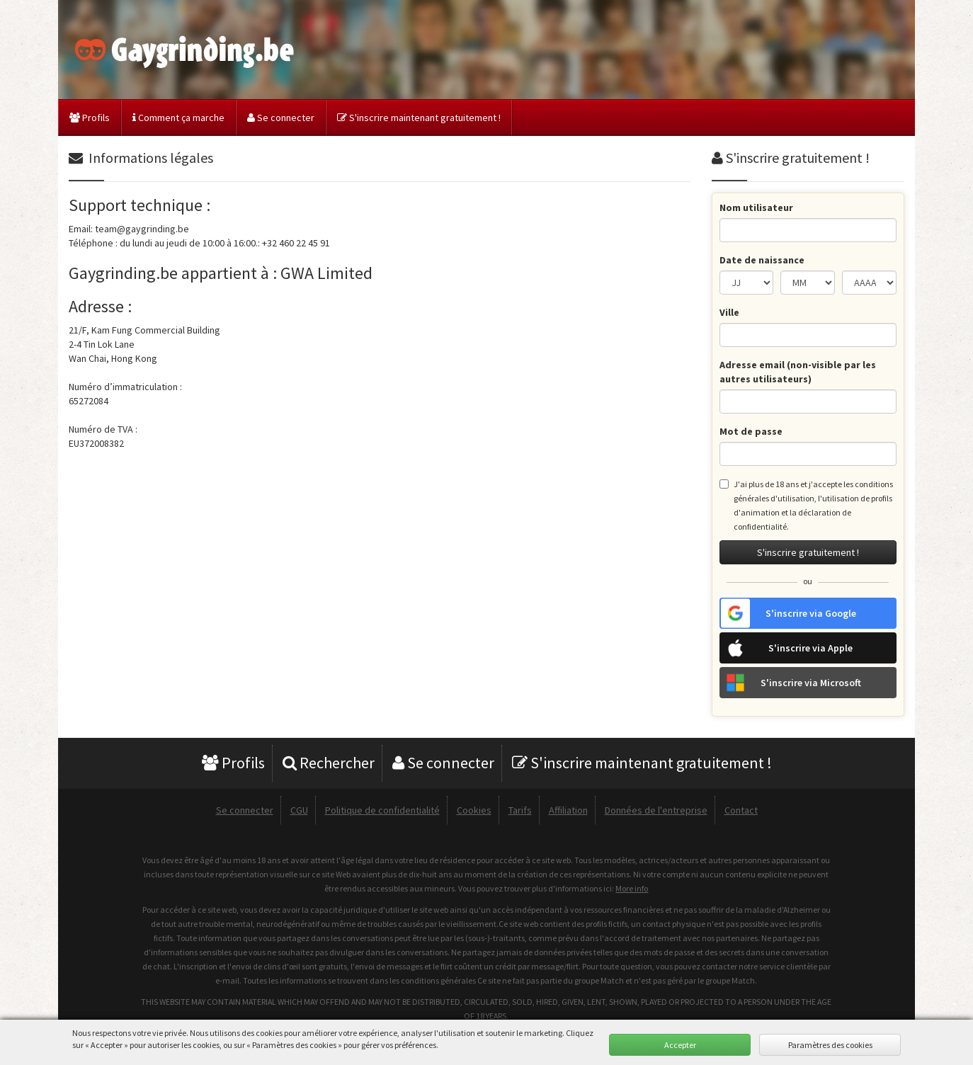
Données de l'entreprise (656, 810)
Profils (89, 117)
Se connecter (280, 117)
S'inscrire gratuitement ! (808, 552)
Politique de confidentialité (382, 810)
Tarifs (520, 810)
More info (631, 888)
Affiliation (568, 810)
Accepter (680, 1045)
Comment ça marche (178, 117)
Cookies (474, 810)
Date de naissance (761, 260)
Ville (729, 312)
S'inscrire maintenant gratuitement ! (419, 117)
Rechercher (329, 763)
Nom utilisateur (756, 207)
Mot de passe (751, 431)
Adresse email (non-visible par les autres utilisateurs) (797, 371)
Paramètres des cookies (830, 1045)
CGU (299, 810)
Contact (741, 810)
